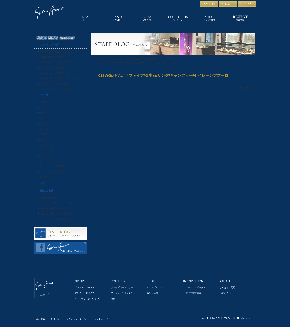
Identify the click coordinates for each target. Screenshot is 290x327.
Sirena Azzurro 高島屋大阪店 (53, 83)
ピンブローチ (46, 139)
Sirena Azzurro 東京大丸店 (52, 57)
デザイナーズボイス (84, 293)
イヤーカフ (45, 118)
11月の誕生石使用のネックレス (55, 208)
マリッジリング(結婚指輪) (52, 171)
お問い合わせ (226, 293)
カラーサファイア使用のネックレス (57, 219)
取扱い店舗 (152, 293)
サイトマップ (101, 319)
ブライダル (45, 161)
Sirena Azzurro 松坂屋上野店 (53, 67)
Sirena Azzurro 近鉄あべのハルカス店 (58, 78)
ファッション (46, 107)
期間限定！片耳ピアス (50, 198)
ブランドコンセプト (84, 287)
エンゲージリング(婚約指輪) (53, 166)
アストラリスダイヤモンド (88, 298)
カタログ (115, 298)
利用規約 (55, 319)
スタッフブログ (114, 58)
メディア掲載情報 (192, 293)
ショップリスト (155, 287)
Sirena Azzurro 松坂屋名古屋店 (144, 58)
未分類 (42, 177)
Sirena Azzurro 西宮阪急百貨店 (54, 51)
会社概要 (40, 319)
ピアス (42, 102)
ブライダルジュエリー (122, 287)
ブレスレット (46, 145)
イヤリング (45, 112)
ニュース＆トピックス (194, 287)
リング (42, 155)
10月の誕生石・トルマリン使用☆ (56, 213)
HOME (98, 58)
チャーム (43, 123)
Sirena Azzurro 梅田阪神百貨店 (54, 73)
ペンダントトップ (48, 150)
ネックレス (45, 129)
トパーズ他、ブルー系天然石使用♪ (56, 203)
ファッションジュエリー (123, 293)
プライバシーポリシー (77, 319)
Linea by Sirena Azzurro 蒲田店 (54, 89)
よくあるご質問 (227, 287)
